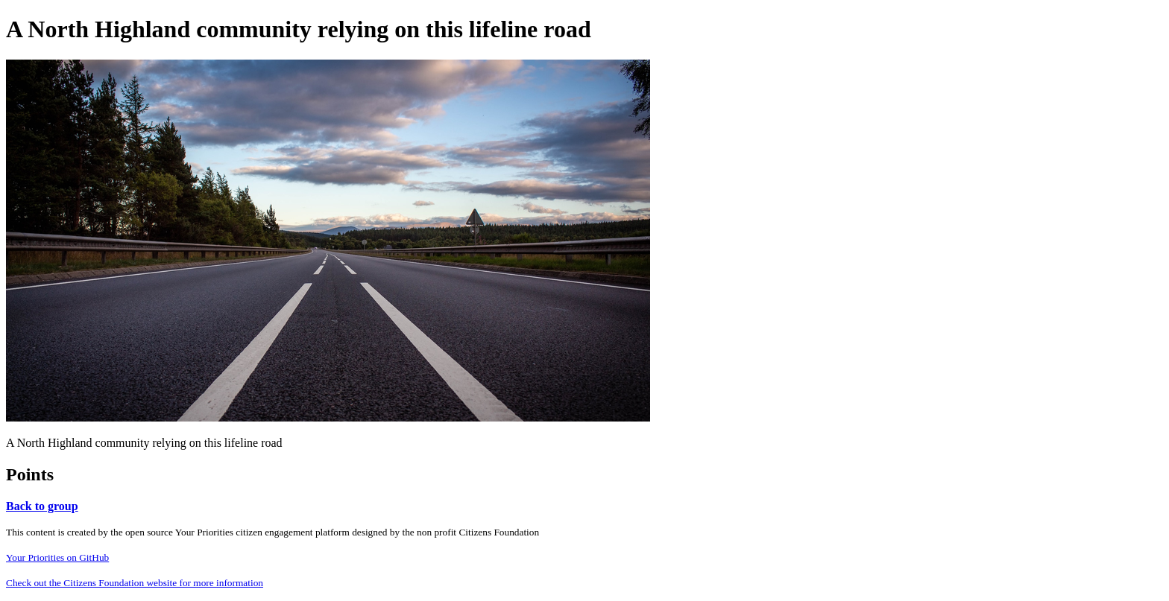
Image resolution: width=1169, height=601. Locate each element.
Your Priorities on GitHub (57, 557)
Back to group (42, 506)
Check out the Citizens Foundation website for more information (134, 582)
